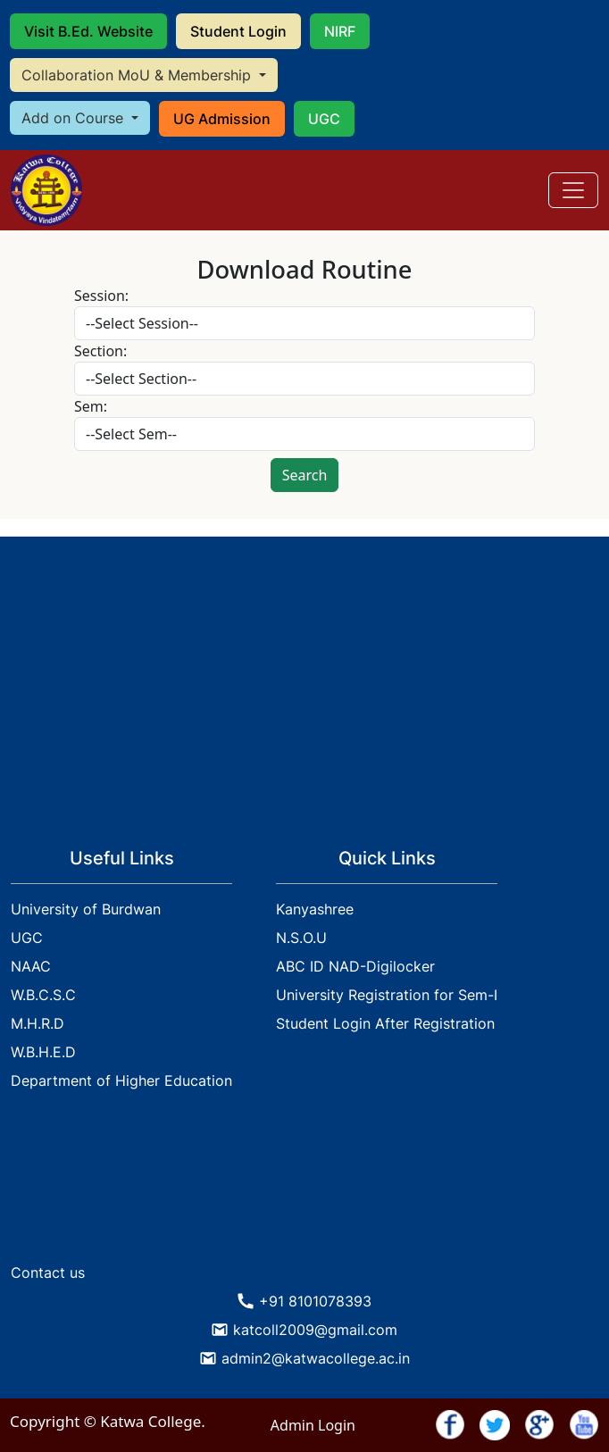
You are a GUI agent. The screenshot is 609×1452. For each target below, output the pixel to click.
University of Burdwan (86, 909)
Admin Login (313, 1425)
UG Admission (222, 119)
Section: (100, 351)
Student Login (238, 31)
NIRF (339, 31)
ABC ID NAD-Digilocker (355, 966)
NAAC (31, 966)
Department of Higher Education (121, 1080)
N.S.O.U (301, 938)
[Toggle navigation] (573, 190)
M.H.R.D (37, 1023)
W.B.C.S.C (43, 995)
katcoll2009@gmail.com (315, 1330)
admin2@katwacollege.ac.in (315, 1358)
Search (305, 475)
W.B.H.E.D (43, 1052)
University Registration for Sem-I (386, 995)
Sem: (90, 406)
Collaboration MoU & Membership (138, 75)
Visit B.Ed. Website (88, 31)
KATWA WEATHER (304, 1188)
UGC (324, 119)
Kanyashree (315, 909)
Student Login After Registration (385, 1023)
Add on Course (74, 118)
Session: (101, 295)
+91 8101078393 (315, 1301)
